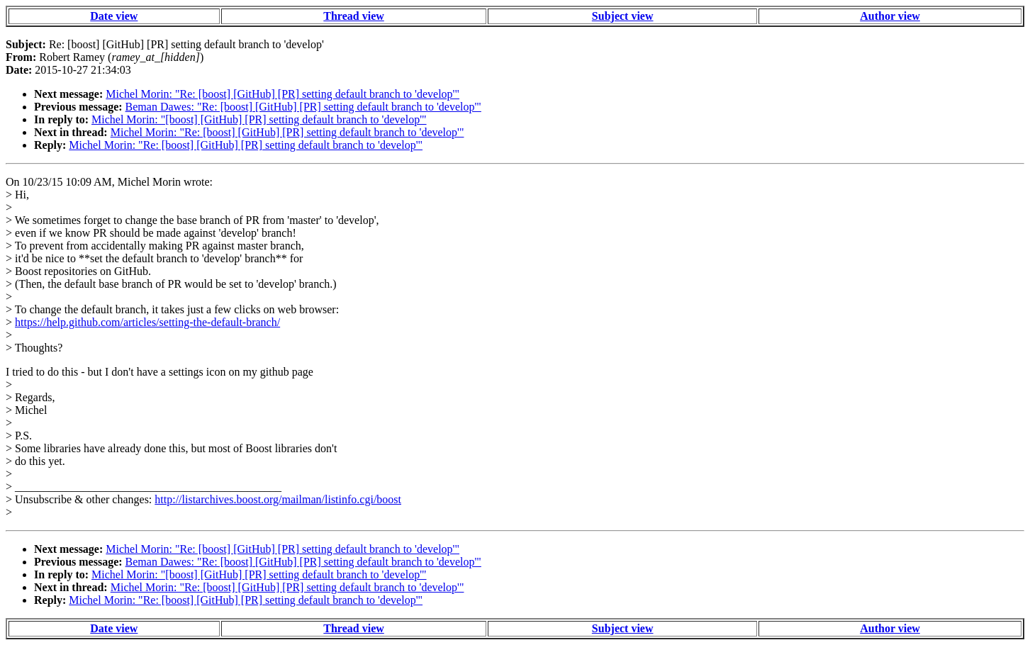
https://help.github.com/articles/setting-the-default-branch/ (147, 322)
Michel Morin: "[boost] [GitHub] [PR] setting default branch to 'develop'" (259, 119)
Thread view (353, 16)
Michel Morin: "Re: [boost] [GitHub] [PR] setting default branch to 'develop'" (282, 94)
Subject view (623, 16)
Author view (890, 16)
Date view (114, 16)
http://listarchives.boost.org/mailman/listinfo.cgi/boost (278, 499)
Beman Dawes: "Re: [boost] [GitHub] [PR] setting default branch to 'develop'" (303, 107)
